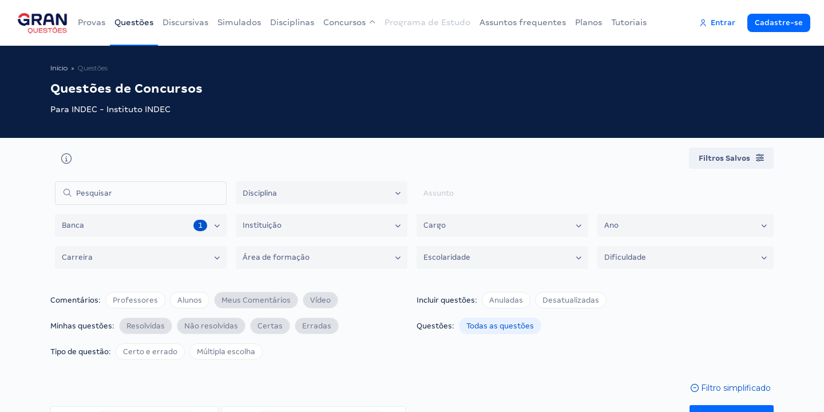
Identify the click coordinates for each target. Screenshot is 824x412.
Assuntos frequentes (523, 22)
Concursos (349, 22)
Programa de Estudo (427, 22)
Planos (588, 22)
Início (59, 68)
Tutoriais (629, 22)
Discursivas (185, 22)
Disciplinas (292, 22)
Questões (133, 22)
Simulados (239, 22)
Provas (91, 22)
